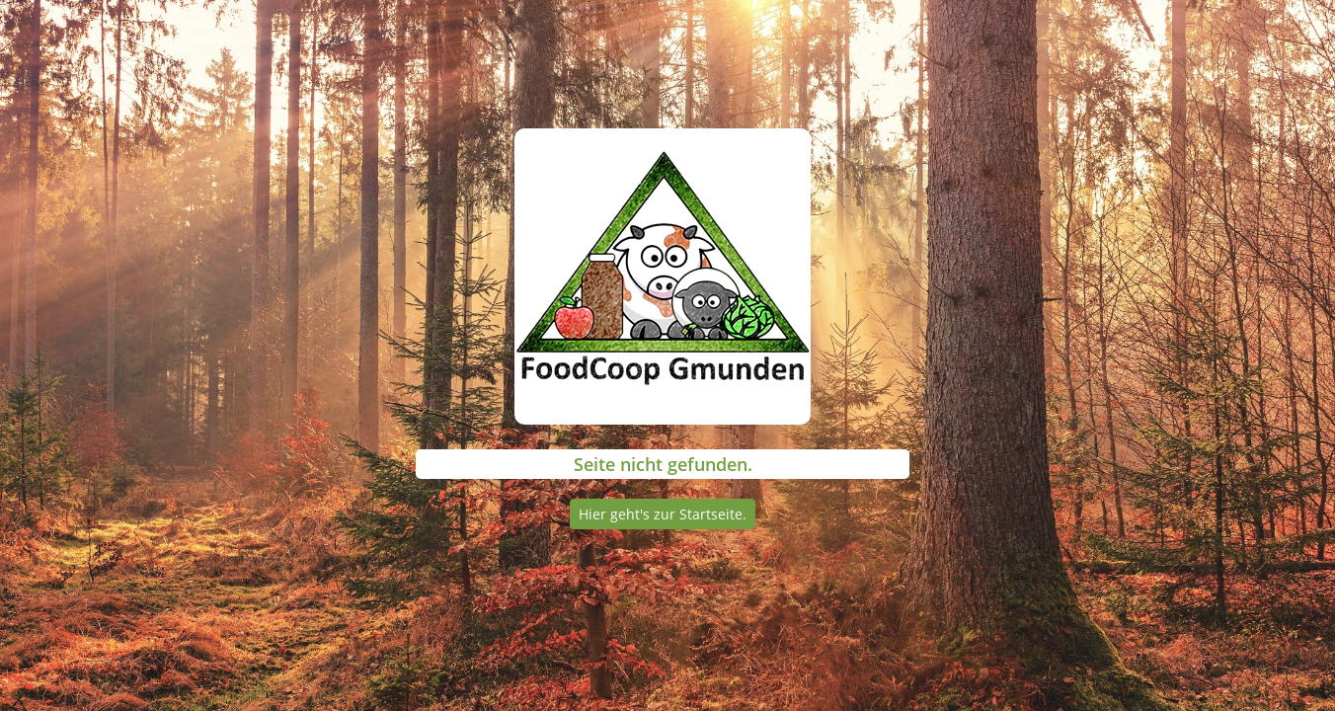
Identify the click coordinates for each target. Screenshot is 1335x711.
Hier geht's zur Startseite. (662, 514)
